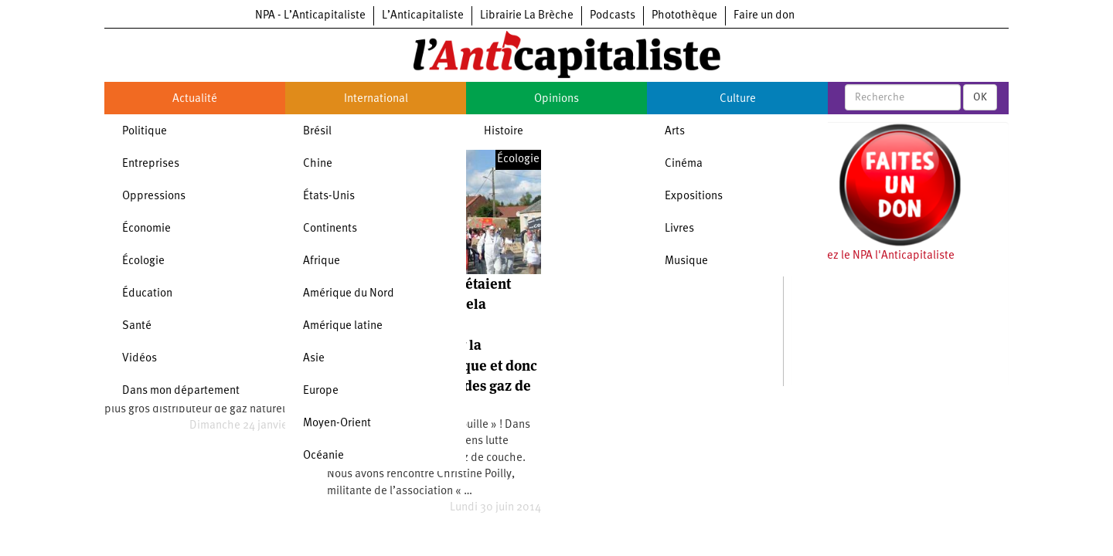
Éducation (147, 294)
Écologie (143, 261)
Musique (686, 261)
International (376, 99)
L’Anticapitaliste (423, 16)
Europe (321, 391)
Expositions (694, 196)
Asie (314, 358)
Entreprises (150, 164)
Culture (738, 99)
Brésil (317, 131)
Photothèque (684, 16)
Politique (144, 131)
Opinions (556, 99)
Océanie (323, 456)
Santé (136, 326)
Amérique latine (343, 326)
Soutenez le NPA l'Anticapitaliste (873, 256)
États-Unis (329, 196)
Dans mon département (181, 391)
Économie (146, 229)
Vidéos (139, 358)
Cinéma (684, 164)
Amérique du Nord (348, 294)
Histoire (503, 131)
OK (980, 97)
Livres (679, 229)
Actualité (194, 99)
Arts (675, 131)
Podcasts (612, 16)
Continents (330, 229)
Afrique (321, 261)
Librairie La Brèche (527, 16)
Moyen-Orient (337, 423)
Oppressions (154, 196)
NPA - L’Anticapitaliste (310, 16)
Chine (317, 164)
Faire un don (764, 16)
